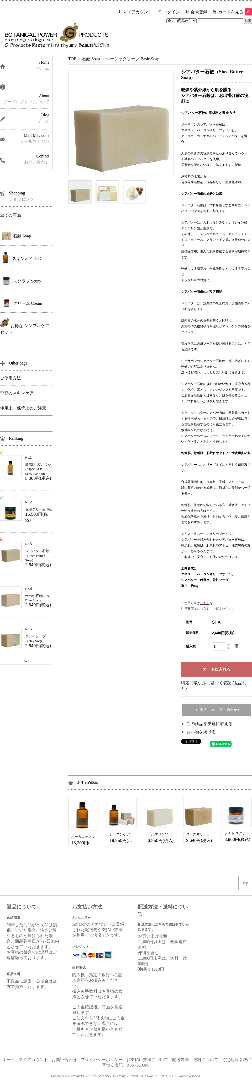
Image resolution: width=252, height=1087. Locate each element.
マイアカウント (137, 12)
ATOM (143, 1065)
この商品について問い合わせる (216, 710)
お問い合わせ (64, 1059)
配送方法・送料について (195, 1059)
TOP (72, 59)
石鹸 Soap (91, 59)
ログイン (171, 12)
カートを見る (235, 12)
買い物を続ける (201, 732)
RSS (130, 1065)
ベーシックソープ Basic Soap (132, 59)
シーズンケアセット (124, 834)
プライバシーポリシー (102, 1059)
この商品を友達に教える (209, 723)
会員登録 (199, 12)
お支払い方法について (147, 1059)
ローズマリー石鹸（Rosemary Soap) (212, 834)
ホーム (8, 1059)
